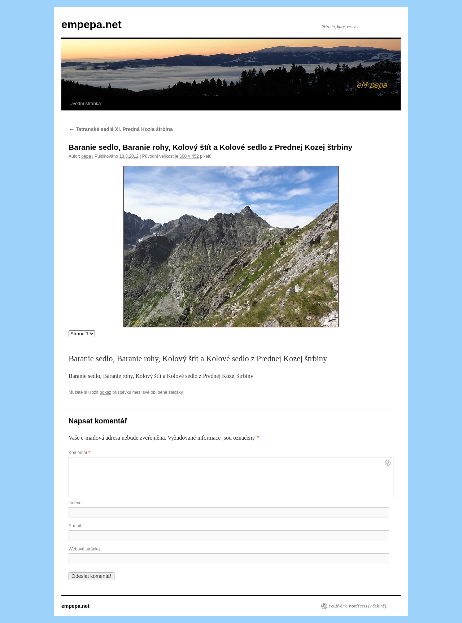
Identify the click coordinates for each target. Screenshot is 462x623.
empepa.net (91, 24)
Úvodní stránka (85, 103)
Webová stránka (84, 549)
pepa (86, 156)
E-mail (75, 525)
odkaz (105, 392)
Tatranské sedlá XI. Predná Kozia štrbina (121, 129)
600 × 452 (189, 156)
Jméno (75, 502)
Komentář (79, 452)
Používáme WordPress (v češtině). (357, 606)
